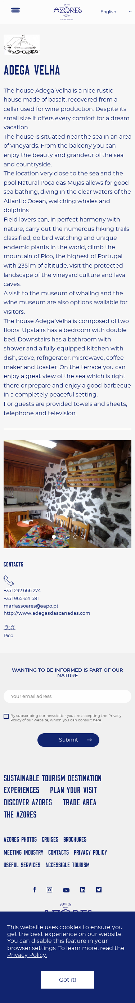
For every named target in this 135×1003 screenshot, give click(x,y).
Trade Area (79, 802)
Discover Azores (28, 802)
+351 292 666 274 (22, 590)
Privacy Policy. (27, 955)
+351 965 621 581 (21, 598)
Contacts (58, 852)
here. (97, 720)
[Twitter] (99, 891)
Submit (68, 740)
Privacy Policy (90, 852)
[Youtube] (66, 891)
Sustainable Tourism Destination (53, 778)
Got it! (67, 980)
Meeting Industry (23, 852)
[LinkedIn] (83, 891)
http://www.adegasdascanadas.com (47, 613)
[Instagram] (49, 891)
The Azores (20, 814)
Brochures (74, 839)
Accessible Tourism (67, 864)
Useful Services (22, 864)
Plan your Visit (73, 789)
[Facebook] (34, 891)
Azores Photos (20, 839)
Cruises (50, 839)
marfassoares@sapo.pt (31, 606)
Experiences (21, 789)
